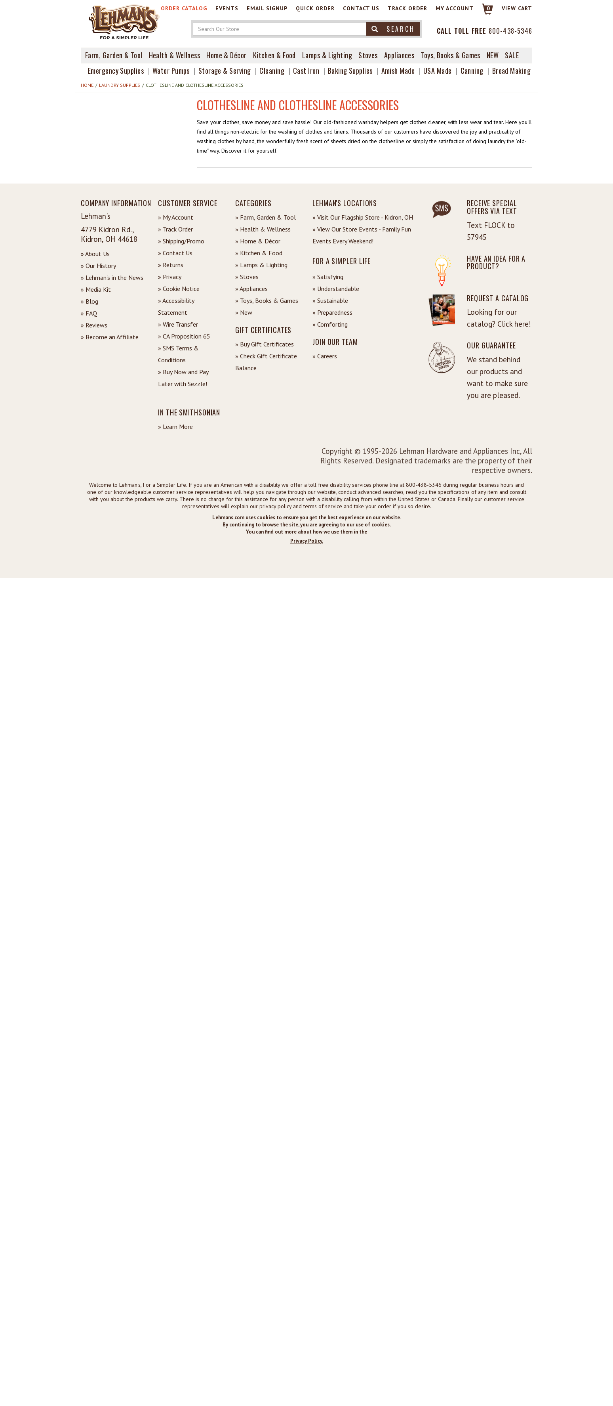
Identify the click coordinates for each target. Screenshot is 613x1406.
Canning (472, 70)
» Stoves (247, 277)
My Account (455, 8)
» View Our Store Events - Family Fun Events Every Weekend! (361, 235)
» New (243, 312)
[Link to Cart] (483, 12)
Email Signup (267, 8)
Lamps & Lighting (327, 55)
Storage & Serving (224, 70)
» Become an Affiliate (110, 337)
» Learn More (175, 426)
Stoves (368, 55)
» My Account (175, 217)
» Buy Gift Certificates (264, 344)
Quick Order (315, 8)
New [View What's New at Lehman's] (493, 55)
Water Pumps (171, 70)
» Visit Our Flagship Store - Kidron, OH (362, 217)
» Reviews (94, 325)
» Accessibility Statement (176, 306)
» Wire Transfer (178, 324)
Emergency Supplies (116, 70)
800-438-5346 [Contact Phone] (510, 31)
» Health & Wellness (263, 229)
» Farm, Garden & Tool (265, 217)
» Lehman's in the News (112, 277)
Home (87, 85)
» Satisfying (327, 277)
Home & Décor (226, 55)
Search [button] (393, 29)
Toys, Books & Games (450, 55)
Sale (512, 55)
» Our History (98, 266)
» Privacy (169, 277)
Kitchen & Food (274, 55)
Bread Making (511, 70)
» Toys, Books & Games (266, 300)
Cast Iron (306, 70)
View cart (517, 8)
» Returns (170, 265)
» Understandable (335, 289)
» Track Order (175, 229)
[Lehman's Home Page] (124, 21)
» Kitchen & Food (258, 253)
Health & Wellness (174, 55)
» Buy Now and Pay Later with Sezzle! (183, 378)
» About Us (95, 254)
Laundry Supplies (119, 85)
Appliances (399, 55)
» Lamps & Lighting (261, 265)
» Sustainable (330, 300)
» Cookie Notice (179, 289)
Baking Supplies (350, 70)
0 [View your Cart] (488, 8)
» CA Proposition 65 (184, 336)
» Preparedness (332, 312)
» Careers (324, 356)
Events (226, 8)
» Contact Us (175, 253)
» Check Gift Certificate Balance (266, 362)
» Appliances (251, 289)
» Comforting (330, 324)
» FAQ (89, 313)
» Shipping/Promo (181, 241)
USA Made (437, 70)
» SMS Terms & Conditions (178, 354)
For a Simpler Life (341, 261)
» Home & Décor (257, 241)
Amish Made (398, 70)
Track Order (407, 8)
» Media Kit (96, 289)
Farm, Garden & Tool (114, 55)
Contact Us (361, 8)
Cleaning (271, 70)
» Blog (89, 301)
